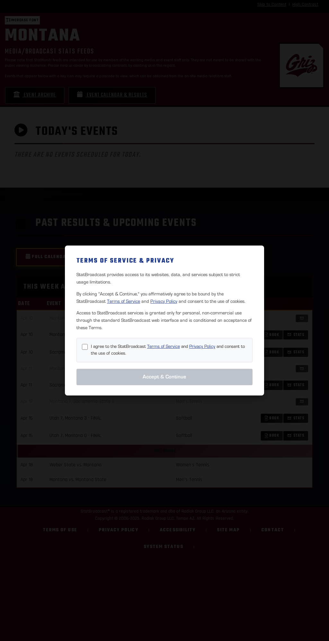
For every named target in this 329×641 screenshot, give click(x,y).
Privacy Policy (163, 301)
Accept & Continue (164, 376)
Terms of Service (123, 301)
